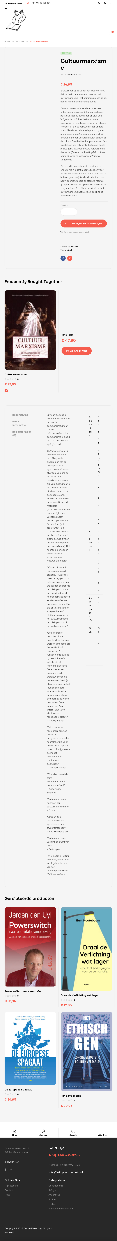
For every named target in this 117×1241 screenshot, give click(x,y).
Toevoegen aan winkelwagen (85, 223)
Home (7, 41)
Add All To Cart (78, 350)
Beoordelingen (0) (22, 433)
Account (43, 1135)
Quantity (64, 205)
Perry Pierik (98, 509)
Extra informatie (19, 423)
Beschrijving (20, 414)
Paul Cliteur (99, 476)
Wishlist (102, 1135)
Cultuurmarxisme (16, 374)
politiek (68, 250)
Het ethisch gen (71, 1095)
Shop (15, 1135)
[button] (13, 3)
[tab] (22, 415)
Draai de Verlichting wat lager (80, 995)
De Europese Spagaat (18, 1089)
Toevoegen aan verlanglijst (76, 232)
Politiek (20, 41)
